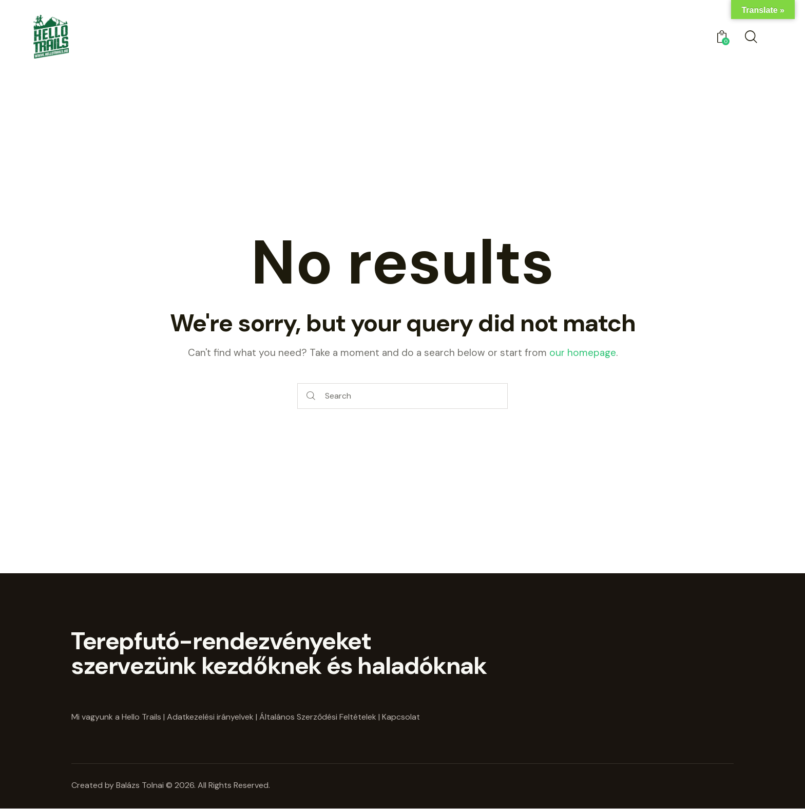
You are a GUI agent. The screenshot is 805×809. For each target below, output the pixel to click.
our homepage (582, 352)
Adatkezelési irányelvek (210, 716)
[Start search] (310, 396)
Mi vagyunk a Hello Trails (116, 716)
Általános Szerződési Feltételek (317, 716)
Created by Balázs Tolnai (118, 785)
